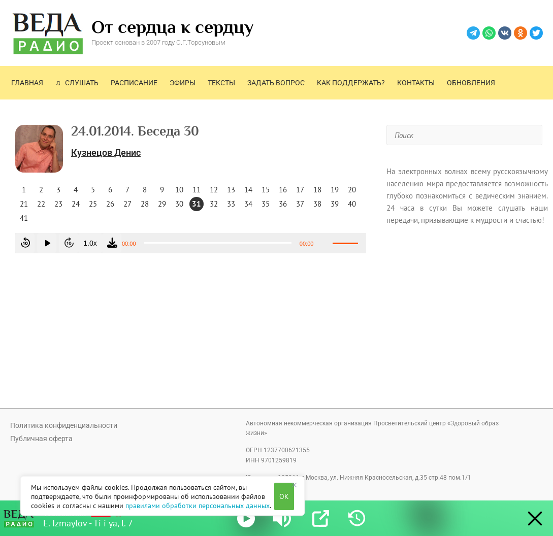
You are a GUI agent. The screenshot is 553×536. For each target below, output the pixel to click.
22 (41, 204)
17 (300, 189)
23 (58, 204)
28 (145, 204)
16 (283, 189)
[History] (356, 518)
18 (317, 189)
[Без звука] (324, 243)
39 (335, 204)
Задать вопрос (276, 83)
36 (283, 204)
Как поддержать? (351, 83)
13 (231, 189)
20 (352, 189)
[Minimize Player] (532, 518)
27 (127, 204)
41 (24, 218)
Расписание (134, 83)
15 (266, 189)
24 (76, 204)
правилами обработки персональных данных (197, 505)
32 (214, 204)
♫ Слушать (77, 83)
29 (162, 204)
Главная (27, 83)
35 (266, 204)
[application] (190, 243)
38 (317, 204)
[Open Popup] (320, 518)
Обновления (471, 83)
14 (248, 189)
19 (335, 189)
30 (179, 204)
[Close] (294, 485)
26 (110, 204)
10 (179, 189)
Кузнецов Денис (106, 152)
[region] (162, 496)
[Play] (246, 518)
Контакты (416, 83)
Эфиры (183, 83)
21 (24, 204)
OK (284, 496)
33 (231, 204)
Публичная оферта (41, 438)
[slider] (217, 243)
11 (196, 189)
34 (248, 204)
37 (300, 204)
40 (352, 204)
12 (214, 189)
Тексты (221, 83)
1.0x (89, 243)
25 (93, 204)
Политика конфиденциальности (63, 425)
